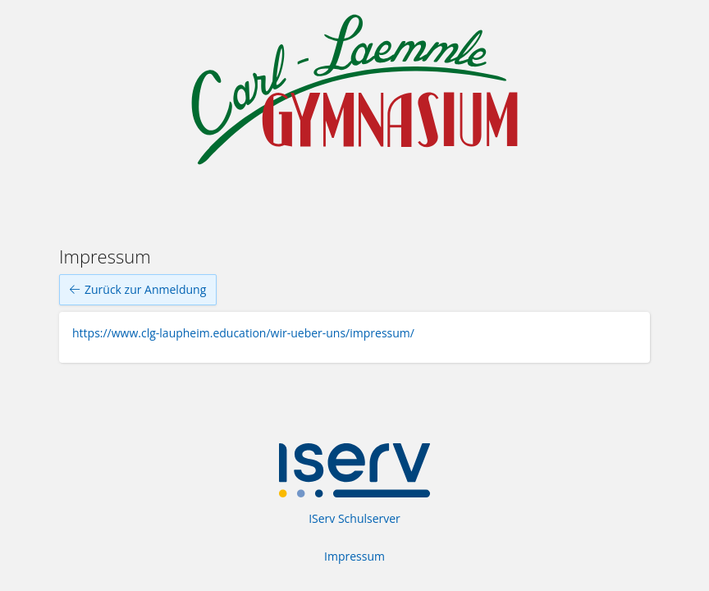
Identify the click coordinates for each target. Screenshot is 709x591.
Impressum (354, 556)
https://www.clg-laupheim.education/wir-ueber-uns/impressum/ (243, 333)
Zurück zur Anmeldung (138, 290)
